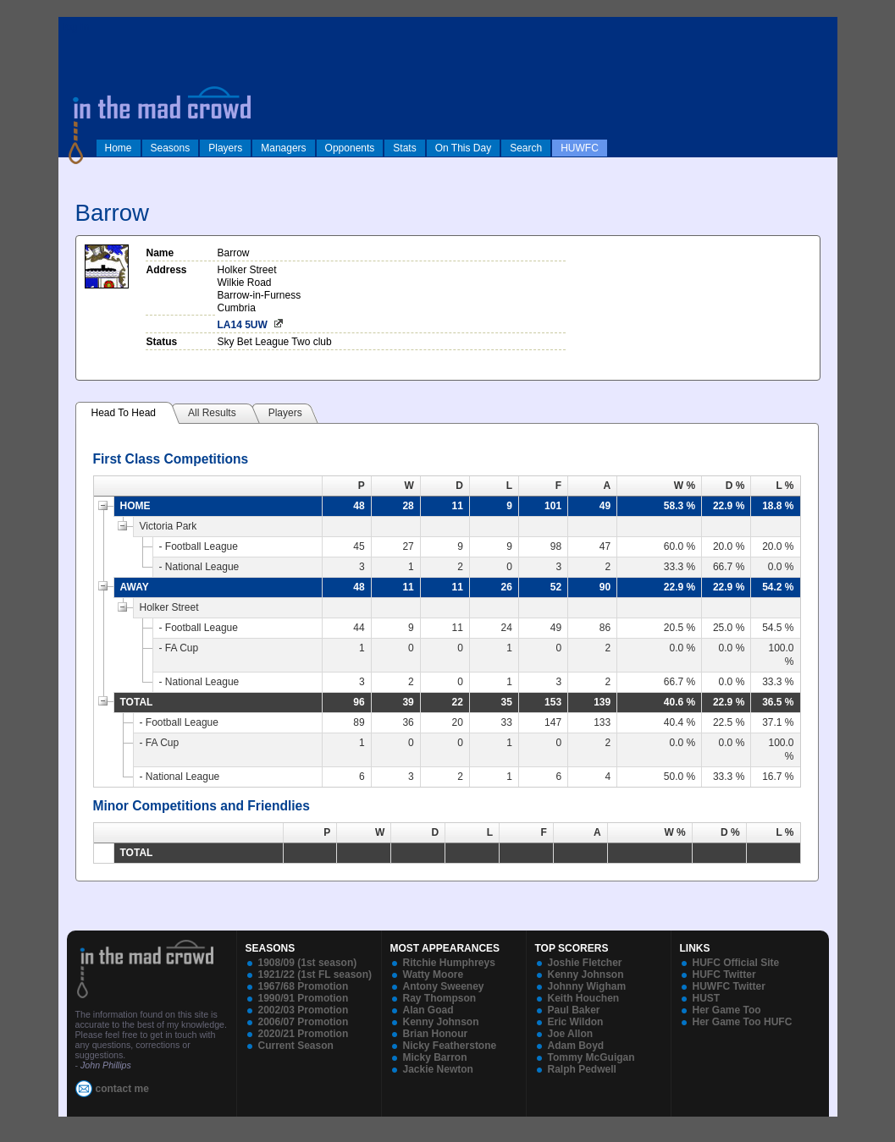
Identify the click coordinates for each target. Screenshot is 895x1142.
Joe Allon (571, 1034)
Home (118, 148)
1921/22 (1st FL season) (315, 974)
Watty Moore (433, 974)
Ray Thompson (440, 998)
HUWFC (580, 148)
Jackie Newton (438, 1069)
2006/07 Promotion (303, 1022)
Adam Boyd (576, 1045)
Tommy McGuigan (591, 1057)
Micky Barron (435, 1057)
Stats (404, 148)
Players (225, 148)
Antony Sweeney (443, 986)
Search (526, 148)
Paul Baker (574, 1010)
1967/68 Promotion (303, 986)
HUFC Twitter (724, 974)
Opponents (350, 148)
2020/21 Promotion (303, 1034)
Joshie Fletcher (585, 963)
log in (76, 27)
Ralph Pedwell (582, 1069)
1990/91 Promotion (303, 998)
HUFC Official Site (736, 963)
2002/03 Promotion (303, 1010)
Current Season (296, 1045)
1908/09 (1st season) (307, 963)
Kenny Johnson (441, 1022)
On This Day (463, 148)
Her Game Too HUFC (743, 1022)
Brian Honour (435, 1034)
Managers (283, 148)
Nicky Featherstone (450, 1045)
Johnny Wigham (587, 986)
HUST (707, 998)
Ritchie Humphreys (449, 963)
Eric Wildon (576, 1022)
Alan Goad (428, 1010)
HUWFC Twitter (729, 986)
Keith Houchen (584, 998)
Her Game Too (727, 1010)
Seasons (171, 148)
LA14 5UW (243, 325)
